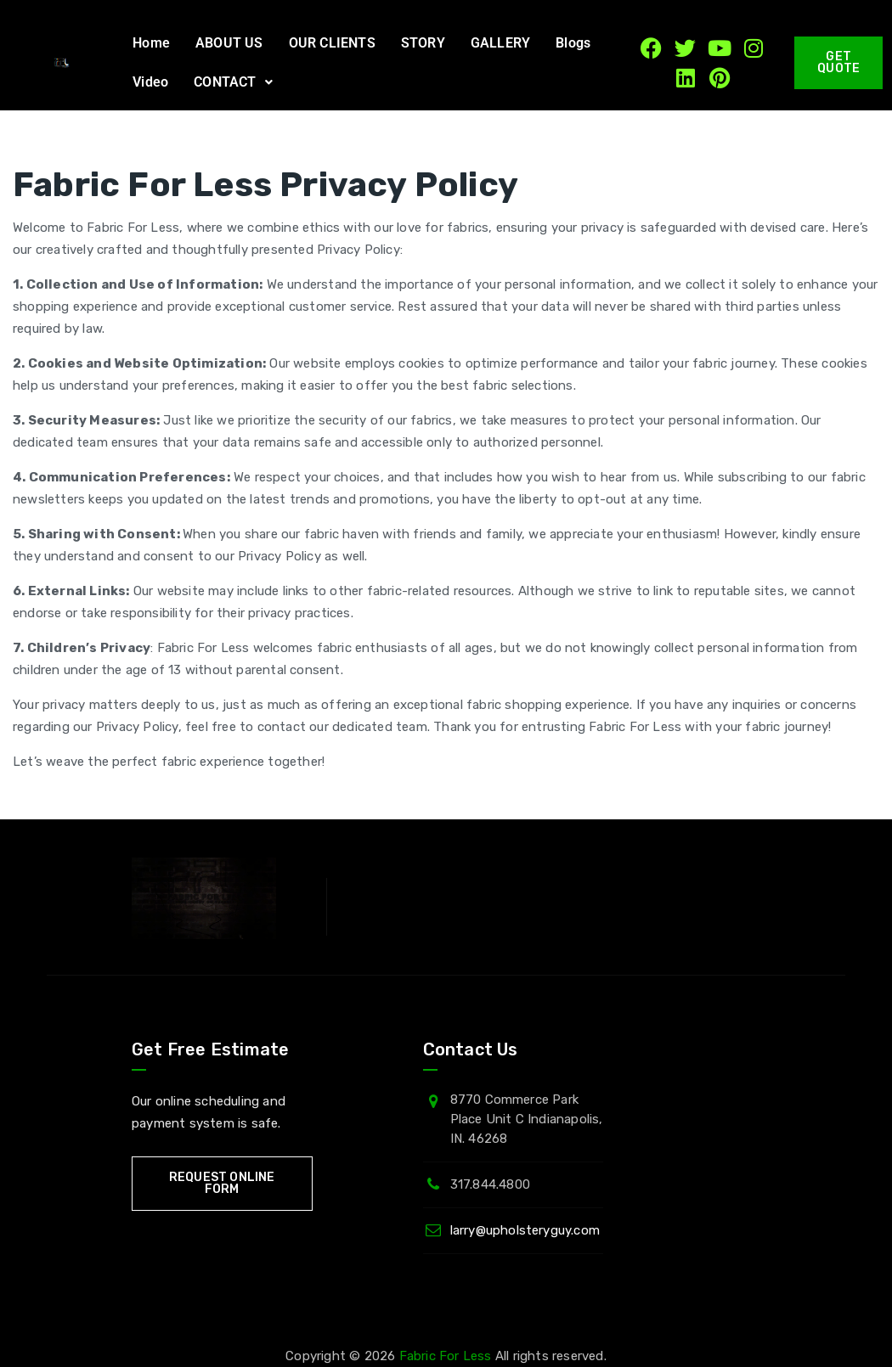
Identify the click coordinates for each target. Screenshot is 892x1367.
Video (150, 82)
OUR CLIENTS (332, 43)
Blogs (573, 43)
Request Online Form (222, 1183)
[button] (233, 82)
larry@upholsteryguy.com (525, 1230)
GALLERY (500, 43)
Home (151, 43)
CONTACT (233, 82)
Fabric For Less (445, 1356)
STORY (423, 43)
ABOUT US (229, 43)
